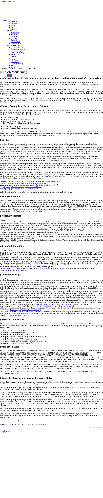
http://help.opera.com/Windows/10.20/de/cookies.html (21, 188)
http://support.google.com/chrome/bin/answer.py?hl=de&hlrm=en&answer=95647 (31, 185)
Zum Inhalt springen (7, 2)
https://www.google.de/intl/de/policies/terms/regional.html (54, 304)
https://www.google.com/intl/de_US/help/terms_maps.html (55, 306)
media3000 (43, 424)
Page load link (5, 431)
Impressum (91, 428)
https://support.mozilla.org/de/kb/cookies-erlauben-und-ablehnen (25, 183)
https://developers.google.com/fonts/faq (51, 268)
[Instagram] (9, 75)
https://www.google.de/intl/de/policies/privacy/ (25, 310)
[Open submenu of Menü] (7, 20)
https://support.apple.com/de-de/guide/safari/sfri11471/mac (22, 187)
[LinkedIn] (11, 75)
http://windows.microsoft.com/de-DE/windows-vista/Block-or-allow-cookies (35, 181)
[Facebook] (7, 75)
